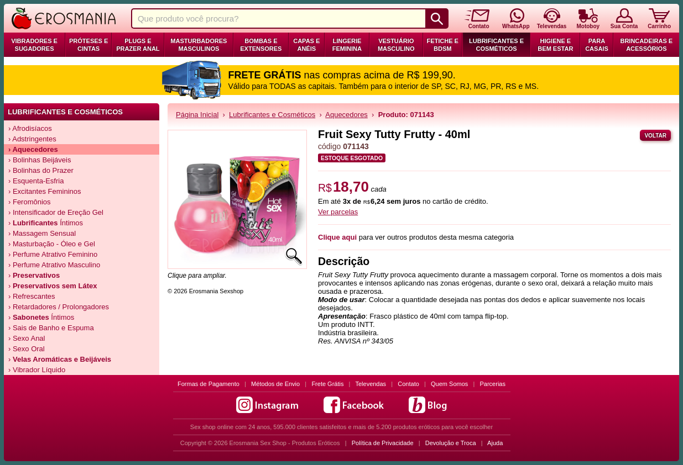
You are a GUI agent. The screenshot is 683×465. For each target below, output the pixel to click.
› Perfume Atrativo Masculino (54, 265)
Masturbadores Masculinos (198, 45)
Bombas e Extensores (260, 45)
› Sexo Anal (26, 338)
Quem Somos (449, 384)
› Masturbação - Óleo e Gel (51, 244)
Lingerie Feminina (347, 45)
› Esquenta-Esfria (36, 181)
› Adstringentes (32, 139)
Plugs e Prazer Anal (137, 45)
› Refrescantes (31, 296)
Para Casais (596, 45)
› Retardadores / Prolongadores (58, 307)
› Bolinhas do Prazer (41, 170)
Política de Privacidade (383, 443)
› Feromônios (29, 202)
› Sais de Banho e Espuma (51, 328)
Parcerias (492, 384)
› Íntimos (45, 223)
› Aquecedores (33, 149)
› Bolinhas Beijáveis (39, 160)
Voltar (655, 136)
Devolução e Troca (450, 443)
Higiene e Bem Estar (555, 45)
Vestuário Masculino (396, 45)
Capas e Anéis (306, 45)
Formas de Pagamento (208, 384)
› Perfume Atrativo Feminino (52, 254)
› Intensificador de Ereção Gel (55, 212)
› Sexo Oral (26, 349)
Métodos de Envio (275, 384)
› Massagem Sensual (42, 233)
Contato (408, 384)
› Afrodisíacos (30, 128)
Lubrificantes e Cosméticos (496, 45)
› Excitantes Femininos (44, 191)
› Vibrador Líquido (36, 370)
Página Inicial (197, 114)
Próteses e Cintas (88, 45)
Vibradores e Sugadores (34, 45)
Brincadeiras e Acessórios (646, 45)
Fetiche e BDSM (442, 45)
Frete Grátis (327, 384)
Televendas (370, 384)
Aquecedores (346, 114)
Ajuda (495, 443)
